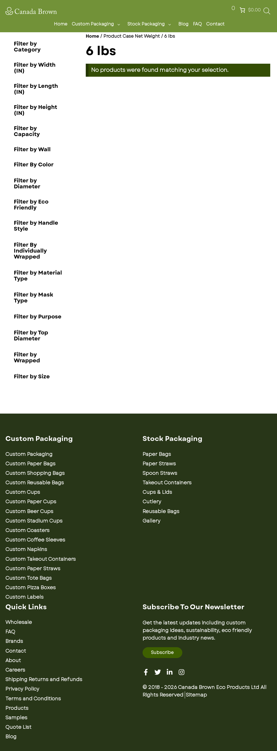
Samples (16, 717)
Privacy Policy (22, 688)
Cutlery (152, 501)
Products (16, 708)
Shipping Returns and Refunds (43, 679)
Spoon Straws (160, 473)
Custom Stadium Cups (33, 520)
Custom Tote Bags (28, 578)
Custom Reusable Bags (34, 482)
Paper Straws (159, 463)
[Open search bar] (266, 12)
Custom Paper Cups (30, 501)
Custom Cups (22, 492)
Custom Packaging (97, 24)
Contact (215, 24)
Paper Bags (157, 454)
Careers (15, 669)
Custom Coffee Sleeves (35, 539)
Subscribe (162, 652)
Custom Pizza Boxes (30, 587)
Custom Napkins (26, 549)
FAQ (197, 24)
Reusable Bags (161, 511)
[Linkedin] (169, 672)
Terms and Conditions (33, 698)
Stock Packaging (150, 24)
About (13, 660)
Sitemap (196, 694)
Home (60, 24)
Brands (14, 641)
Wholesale (18, 622)
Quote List (18, 727)
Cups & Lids (157, 492)
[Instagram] (181, 672)
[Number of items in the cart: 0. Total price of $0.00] (249, 10)
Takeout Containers (167, 482)
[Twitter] (157, 672)
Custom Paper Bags (30, 463)
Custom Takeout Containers (40, 559)
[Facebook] (146, 672)
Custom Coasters (27, 530)
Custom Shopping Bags (35, 473)
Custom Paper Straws (32, 568)
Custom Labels (24, 597)
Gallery (151, 520)
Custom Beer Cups (29, 511)
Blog (183, 24)
